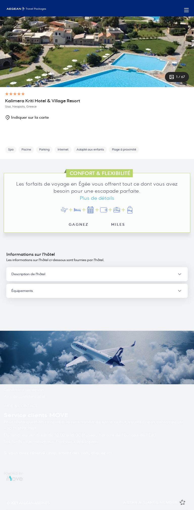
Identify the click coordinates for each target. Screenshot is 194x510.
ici (109, 453)
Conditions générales (24, 389)
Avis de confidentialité (24, 396)
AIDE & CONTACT (20, 406)
